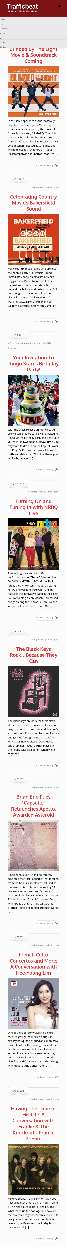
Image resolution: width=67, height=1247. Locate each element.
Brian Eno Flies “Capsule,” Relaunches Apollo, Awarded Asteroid (33, 806)
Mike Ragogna (53, 187)
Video (2, 38)
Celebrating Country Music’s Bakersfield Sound (33, 203)
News (2, 24)
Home (2, 20)
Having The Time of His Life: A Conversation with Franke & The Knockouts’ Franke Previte (33, 1123)
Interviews (4, 29)
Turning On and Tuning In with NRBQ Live (33, 507)
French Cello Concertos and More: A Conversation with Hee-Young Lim (33, 963)
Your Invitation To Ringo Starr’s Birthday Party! (33, 363)
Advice (2, 33)
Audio (2, 42)
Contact (3, 47)
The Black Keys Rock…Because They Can (33, 655)
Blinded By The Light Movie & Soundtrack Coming (33, 55)
